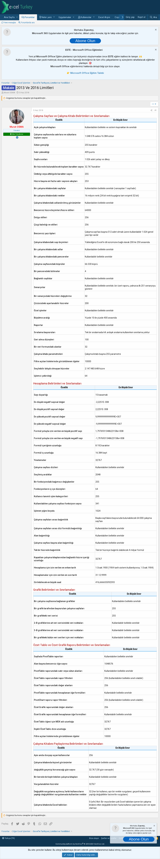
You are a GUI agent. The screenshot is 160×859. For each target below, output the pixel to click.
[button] (17, 17)
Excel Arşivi (104, 17)
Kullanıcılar (86, 17)
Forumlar (30, 17)
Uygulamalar (65, 17)
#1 (156, 110)
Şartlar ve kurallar (108, 838)
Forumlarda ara (28, 22)
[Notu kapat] (155, 30)
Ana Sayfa (9, 17)
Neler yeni (47, 17)
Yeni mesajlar (10, 22)
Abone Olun (85, 41)
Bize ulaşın (94, 838)
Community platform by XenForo (80, 844)
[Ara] (153, 17)
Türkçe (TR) (8, 838)
